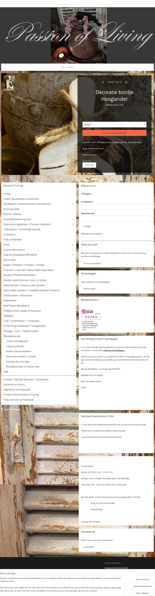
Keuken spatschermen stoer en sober (25, 280)
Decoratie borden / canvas (21, 356)
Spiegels (8, 315)
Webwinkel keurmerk (113, 576)
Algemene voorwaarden (17, 389)
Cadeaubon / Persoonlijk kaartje (22, 229)
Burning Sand (11, 209)
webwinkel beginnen (85, 590)
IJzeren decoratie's (39, 249)
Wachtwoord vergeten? (91, 233)
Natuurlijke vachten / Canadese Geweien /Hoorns (32, 290)
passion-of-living (10, 409)
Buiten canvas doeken (18, 351)
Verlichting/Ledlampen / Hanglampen (39, 326)
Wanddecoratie (39, 336)
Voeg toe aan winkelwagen (114, 132)
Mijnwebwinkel (111, 590)
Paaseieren (10, 300)
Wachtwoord (87, 213)
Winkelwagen (89, 288)
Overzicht (89, 165)
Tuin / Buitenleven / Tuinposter (22, 321)
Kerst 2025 (10, 260)
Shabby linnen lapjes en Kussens (22, 310)
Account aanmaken (92, 263)
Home (7, 193)
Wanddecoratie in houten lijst (22, 366)
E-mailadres (87, 201)
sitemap (67, 590)
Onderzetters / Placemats (18, 295)
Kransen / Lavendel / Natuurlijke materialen (28, 270)
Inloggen (87, 226)
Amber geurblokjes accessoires (21, 199)
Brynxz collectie (12, 214)
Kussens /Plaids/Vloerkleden (20, 275)
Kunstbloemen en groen (39, 219)
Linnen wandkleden (17, 341)
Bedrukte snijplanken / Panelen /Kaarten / (39, 224)
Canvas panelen (15, 346)
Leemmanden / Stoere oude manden (24, 285)
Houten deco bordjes (18, 361)
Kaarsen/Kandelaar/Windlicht (39, 254)
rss (73, 590)
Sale (6, 371)
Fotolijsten (10, 234)
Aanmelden (88, 546)
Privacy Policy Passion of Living (21, 394)
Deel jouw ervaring (113, 570)
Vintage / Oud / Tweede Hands (21, 331)
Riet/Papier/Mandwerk (16, 305)
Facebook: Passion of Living (116, 567)
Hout (39, 244)
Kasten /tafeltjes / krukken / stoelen (24, 265)
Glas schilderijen (13, 239)
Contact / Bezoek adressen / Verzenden (26, 379)
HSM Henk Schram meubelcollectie (119, 573)
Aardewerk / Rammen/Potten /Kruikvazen (39, 204)
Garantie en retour (14, 384)
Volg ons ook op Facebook (19, 399)
